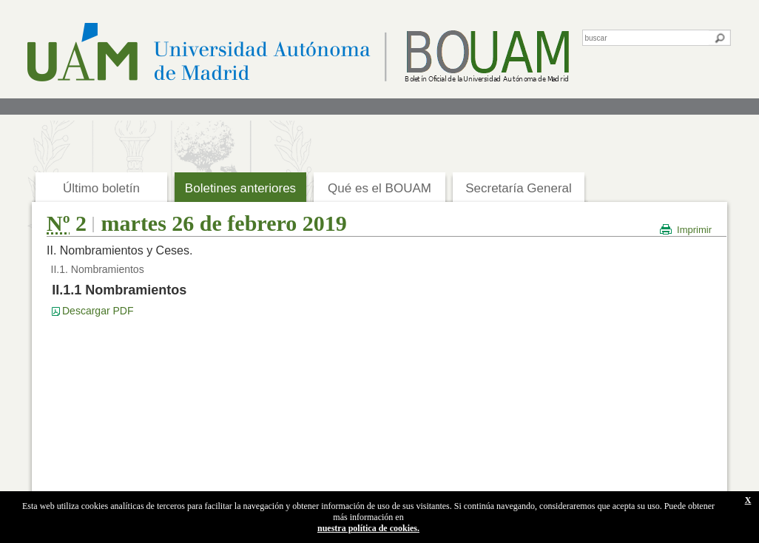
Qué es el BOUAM (379, 188)
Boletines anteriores (240, 188)
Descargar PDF (97, 311)
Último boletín (101, 188)
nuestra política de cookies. (368, 528)
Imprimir (694, 229)
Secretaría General (518, 188)
